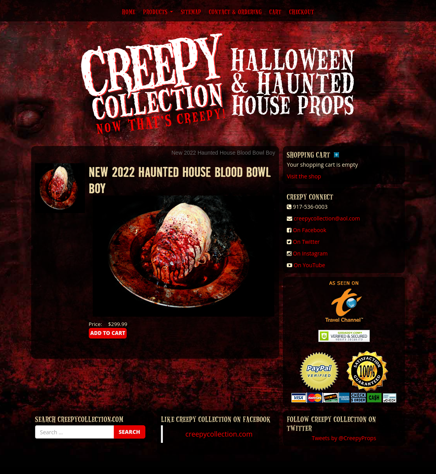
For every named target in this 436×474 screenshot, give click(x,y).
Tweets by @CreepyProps (344, 438)
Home (128, 12)
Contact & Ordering (235, 12)
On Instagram (310, 253)
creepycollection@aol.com (327, 218)
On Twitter (306, 241)
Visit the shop (304, 176)
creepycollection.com (218, 434)
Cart (275, 12)
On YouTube (309, 265)
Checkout (301, 12)
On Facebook (309, 230)
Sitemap (191, 12)
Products (158, 12)
